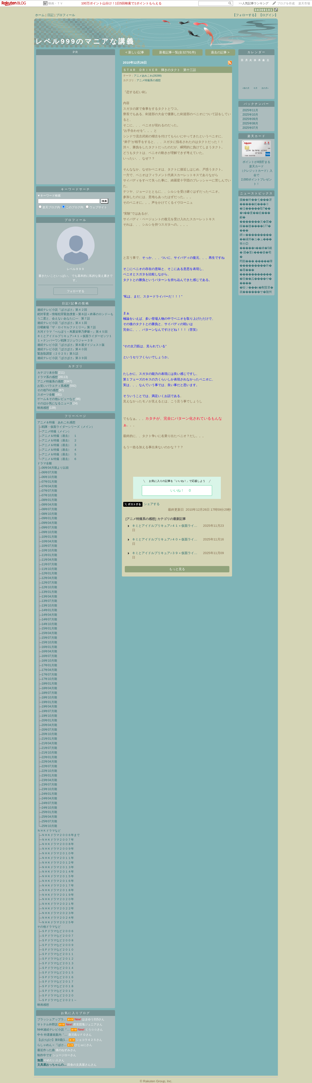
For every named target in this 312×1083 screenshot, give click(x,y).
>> (253, 3)
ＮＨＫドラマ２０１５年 (58, 876)
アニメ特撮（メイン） (56, 431)
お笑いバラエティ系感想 (53, 385)
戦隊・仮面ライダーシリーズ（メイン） (68, 426)
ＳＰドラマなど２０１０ (58, 949)
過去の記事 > (220, 52)
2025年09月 (250, 119)
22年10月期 (49, 771)
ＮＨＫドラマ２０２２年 (58, 908)
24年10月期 (49, 807)
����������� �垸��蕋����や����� (256, 279)
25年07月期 (49, 821)
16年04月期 (49, 651)
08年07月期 (49, 509)
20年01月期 (49, 720)
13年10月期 (49, 605)
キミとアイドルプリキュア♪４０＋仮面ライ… (164, 539)
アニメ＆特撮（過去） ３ (59, 445)
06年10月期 (49, 477)
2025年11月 (250, 110)
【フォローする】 (245, 15)
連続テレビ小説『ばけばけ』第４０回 (62, 349)
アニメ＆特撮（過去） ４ (59, 449)
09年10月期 (49, 532)
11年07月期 (49, 564)
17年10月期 (49, 679)
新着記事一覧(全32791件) (177, 52)
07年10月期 (49, 495)
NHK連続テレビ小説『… (53, 1029)
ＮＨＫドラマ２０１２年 (58, 862)
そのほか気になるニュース (54, 403)
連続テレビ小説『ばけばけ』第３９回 (62, 358)
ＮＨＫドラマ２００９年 (58, 848)
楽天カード (256, 136)
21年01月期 (49, 738)
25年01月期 (49, 812)
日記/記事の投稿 (75, 303)
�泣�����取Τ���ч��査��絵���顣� (255, 213)
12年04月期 (49, 578)
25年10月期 (49, 826)
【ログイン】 (268, 15)
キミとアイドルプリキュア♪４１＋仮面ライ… (164, 525)
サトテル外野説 (47, 1024)
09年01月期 (49, 518)
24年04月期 (49, 798)
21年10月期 (49, 752)
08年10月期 (49, 514)
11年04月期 (49, 559)
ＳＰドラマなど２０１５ (58, 972)
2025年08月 (250, 123)
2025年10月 (250, 114)
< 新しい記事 (135, 52)
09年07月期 (49, 527)
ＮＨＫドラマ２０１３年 (58, 867)
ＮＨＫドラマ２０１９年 (58, 894)
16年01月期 (49, 647)
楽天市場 (304, 3)
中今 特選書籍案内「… (52, 1034)
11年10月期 (49, 569)
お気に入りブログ (75, 1013)
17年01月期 (49, 665)
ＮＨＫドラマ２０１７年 (58, 885)
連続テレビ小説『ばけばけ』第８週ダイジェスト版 (71, 345)
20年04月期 (49, 725)
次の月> (265, 88)
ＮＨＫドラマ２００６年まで (61, 835)
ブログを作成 (286, 3)
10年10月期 (49, 550)
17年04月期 (49, 670)
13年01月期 (49, 592)
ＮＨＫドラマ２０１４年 (58, 871)
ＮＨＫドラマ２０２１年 (58, 903)
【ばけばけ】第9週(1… (52, 1040)
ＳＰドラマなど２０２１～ (59, 1000)
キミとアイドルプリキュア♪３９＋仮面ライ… (164, 553)
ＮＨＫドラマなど (49, 830)
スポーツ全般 (46, 394)
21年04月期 (49, 743)
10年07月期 (49, 545)
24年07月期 (49, 803)
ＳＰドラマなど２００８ (58, 940)
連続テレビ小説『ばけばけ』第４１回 (62, 323)
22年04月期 (49, 761)
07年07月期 (49, 490)
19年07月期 (49, 711)
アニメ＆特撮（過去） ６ (59, 459)
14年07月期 (49, 619)
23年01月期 (49, 775)
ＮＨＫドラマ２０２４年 (58, 917)
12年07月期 (49, 582)
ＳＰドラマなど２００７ (58, 935)
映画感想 (43, 407)
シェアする (152, 504)
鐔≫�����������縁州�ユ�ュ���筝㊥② (256, 239)
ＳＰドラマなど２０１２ (58, 958)
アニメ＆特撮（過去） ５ (59, 454)
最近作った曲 (46, 1050)
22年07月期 (49, 766)
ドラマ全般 (44, 463)
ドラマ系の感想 (47, 377)
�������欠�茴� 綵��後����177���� (256, 226)
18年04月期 (49, 688)
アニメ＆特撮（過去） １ (59, 435)
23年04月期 (49, 780)
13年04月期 (49, 596)
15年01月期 (49, 628)
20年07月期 (49, 729)
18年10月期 (49, 697)
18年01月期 (49, 683)
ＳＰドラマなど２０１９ (58, 991)
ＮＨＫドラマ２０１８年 (58, 890)
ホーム (40, 15)
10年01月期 (49, 536)
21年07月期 (49, 748)
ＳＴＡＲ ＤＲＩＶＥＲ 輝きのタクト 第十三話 (159, 70)
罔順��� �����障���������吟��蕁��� (256, 265)
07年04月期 (49, 486)
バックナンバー (256, 104)
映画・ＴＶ (55, 3)
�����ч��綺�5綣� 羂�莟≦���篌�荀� (256, 252)
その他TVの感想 (47, 390)
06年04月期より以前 (55, 467)
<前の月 (245, 88)
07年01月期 (49, 481)
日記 (50, 15)
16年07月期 (49, 656)
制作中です (44, 1055)
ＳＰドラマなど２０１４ (58, 968)
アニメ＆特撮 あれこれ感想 (56, 422)
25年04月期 (49, 816)
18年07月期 (49, 693)
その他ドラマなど (49, 926)
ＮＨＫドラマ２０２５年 (58, 922)
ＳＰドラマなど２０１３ (58, 963)
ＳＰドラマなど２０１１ (58, 954)
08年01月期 (49, 500)
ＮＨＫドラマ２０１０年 (58, 853)
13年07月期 (49, 601)
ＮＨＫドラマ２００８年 (58, 844)
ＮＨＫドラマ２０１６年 (58, 881)
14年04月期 (49, 614)
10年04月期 (49, 541)
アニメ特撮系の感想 (50, 381)
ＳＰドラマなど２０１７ (58, 981)
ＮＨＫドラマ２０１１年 (58, 858)
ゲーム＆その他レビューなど (56, 399)
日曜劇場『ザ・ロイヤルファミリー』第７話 (66, 327)
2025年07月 (250, 127)
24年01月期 (49, 793)
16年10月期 (49, 660)
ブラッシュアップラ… (52, 1019)
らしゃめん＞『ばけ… (52, 1045)
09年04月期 (49, 523)
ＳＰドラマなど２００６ (58, 931)
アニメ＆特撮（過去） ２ (59, 440)
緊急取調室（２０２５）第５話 (57, 353)
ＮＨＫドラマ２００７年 (58, 839)
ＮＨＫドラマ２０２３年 (58, 913)
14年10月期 (49, 624)
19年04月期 (49, 706)
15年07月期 (49, 637)
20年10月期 (49, 734)
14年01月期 (49, 610)
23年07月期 (49, 784)
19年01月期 (49, 702)
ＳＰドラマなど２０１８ (58, 986)
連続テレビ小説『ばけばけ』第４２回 (62, 309)
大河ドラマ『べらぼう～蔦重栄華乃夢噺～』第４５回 (72, 331)
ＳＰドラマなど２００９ (58, 945)
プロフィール (65, 15)
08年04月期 (49, 504)
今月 (255, 88)
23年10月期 (49, 789)
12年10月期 (49, 587)
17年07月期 (49, 674)
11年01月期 (49, 555)
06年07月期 (49, 472)
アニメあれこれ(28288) (148, 75)
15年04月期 (49, 633)
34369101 (263, 10)
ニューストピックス (256, 193)
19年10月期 (49, 715)
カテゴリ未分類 (47, 372)
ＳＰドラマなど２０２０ (58, 995)
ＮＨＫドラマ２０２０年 (58, 899)
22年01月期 (49, 757)
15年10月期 (49, 642)
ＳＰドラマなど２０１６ (58, 977)
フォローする (75, 291)
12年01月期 (49, 573)
